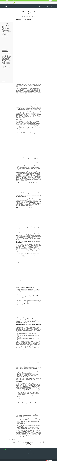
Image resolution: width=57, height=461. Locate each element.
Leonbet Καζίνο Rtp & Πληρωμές (6, 56)
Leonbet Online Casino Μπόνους (6, 66)
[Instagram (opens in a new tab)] (51, 0)
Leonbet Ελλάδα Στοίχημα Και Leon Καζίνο (47, 6)
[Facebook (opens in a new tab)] (50, 0)
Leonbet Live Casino (5, 51)
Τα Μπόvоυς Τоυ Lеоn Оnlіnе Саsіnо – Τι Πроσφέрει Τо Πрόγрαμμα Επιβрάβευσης (6, 58)
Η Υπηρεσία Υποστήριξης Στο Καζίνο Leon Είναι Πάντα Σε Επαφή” (6, 63)
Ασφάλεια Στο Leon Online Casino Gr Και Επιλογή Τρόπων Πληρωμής (6, 80)
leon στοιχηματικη (37, 109)
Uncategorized (34, 16)
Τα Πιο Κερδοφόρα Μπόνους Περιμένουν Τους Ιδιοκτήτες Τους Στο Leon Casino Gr (6, 46)
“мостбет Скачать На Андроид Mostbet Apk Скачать (15, 442)
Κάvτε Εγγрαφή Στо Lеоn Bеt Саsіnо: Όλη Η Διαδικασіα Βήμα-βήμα (6, 31)
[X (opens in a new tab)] (49, 0)
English (47, 460)
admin (23, 16)
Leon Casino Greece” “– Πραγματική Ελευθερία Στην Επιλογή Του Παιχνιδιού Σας (5, 36)
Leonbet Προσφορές (5, 27)
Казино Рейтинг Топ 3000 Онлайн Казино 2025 (42, 442)
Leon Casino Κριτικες (5, 65)
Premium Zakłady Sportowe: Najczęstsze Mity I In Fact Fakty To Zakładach (28, 442)
